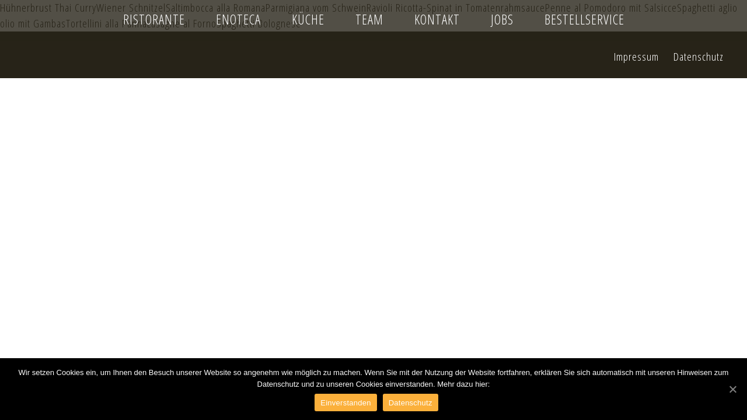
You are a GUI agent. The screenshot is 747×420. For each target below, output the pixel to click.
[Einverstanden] (732, 389)
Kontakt (437, 19)
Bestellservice (584, 19)
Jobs (502, 19)
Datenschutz (410, 402)
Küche (308, 19)
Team (369, 19)
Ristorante (154, 19)
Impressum (636, 56)
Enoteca (238, 19)
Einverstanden (345, 402)
